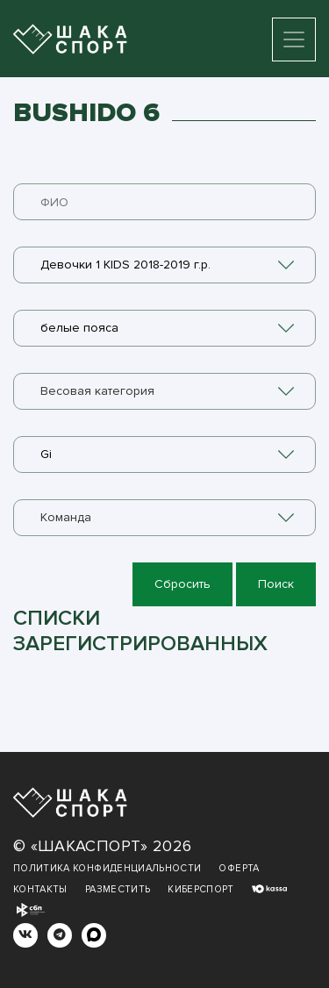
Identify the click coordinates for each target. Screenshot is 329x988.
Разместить (118, 889)
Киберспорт (201, 889)
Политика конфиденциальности (107, 868)
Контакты (40, 889)
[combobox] (164, 265)
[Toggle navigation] (294, 39)
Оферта (238, 868)
